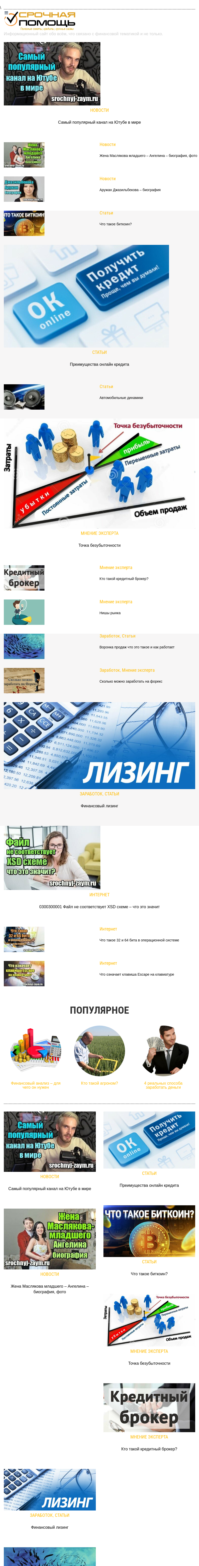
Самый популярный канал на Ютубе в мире (99, 122)
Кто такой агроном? (99, 1083)
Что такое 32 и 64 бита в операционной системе (139, 940)
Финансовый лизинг (99, 806)
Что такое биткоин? (116, 224)
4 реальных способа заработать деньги (163, 1085)
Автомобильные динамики (121, 398)
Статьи (106, 212)
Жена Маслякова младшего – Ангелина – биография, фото (148, 156)
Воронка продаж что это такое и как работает (137, 647)
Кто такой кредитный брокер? (124, 579)
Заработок (110, 636)
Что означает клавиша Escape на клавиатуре (137, 974)
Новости (99, 110)
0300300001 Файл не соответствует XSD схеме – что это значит (99, 907)
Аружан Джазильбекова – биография (130, 190)
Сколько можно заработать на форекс (131, 681)
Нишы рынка (110, 613)
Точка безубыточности (100, 545)
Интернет (99, 894)
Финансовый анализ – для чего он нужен (36, 1085)
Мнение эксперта (99, 533)
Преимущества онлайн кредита (99, 364)
